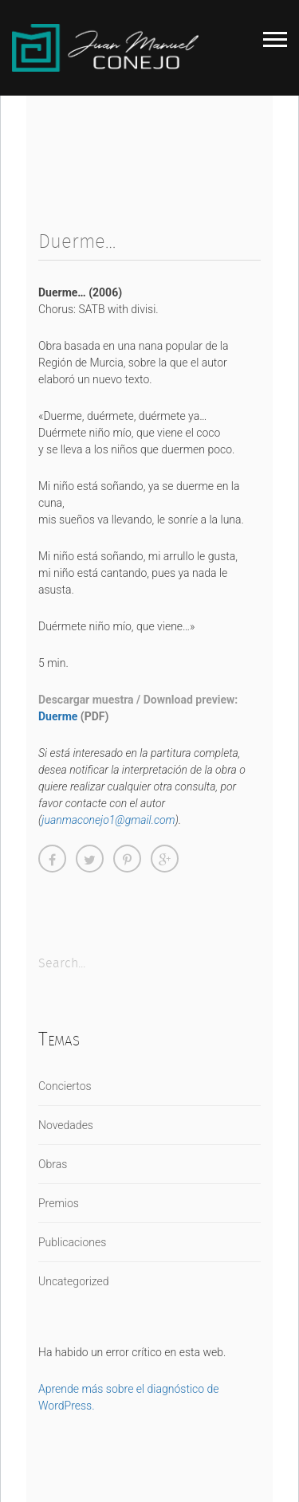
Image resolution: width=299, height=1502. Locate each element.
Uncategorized (73, 1281)
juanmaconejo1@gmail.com (108, 820)
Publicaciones (72, 1242)
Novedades (65, 1125)
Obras (52, 1164)
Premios (58, 1203)
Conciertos (65, 1086)
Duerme (57, 716)
